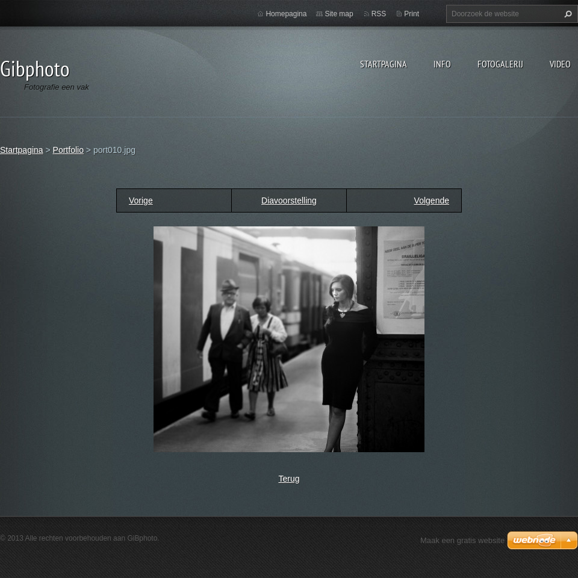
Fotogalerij (500, 64)
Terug (288, 478)
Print (411, 14)
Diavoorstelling (289, 200)
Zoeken (567, 14)
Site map (339, 14)
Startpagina (383, 64)
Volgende (431, 200)
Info (442, 64)
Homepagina (286, 14)
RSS (379, 14)
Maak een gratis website (462, 540)
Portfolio (68, 150)
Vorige (141, 200)
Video (560, 64)
